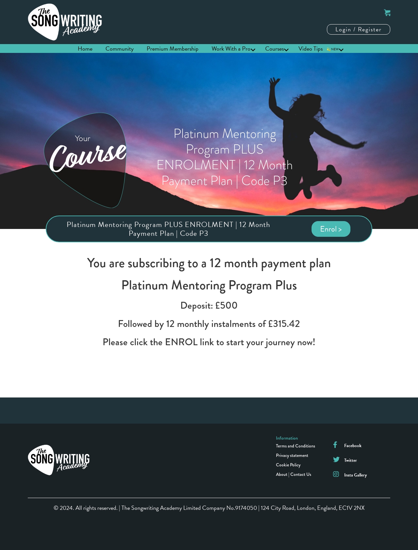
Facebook (353, 445)
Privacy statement (292, 455)
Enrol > (331, 229)
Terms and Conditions (295, 446)
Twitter (350, 460)
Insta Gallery (355, 475)
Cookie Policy (288, 464)
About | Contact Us (293, 474)
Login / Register (358, 29)
